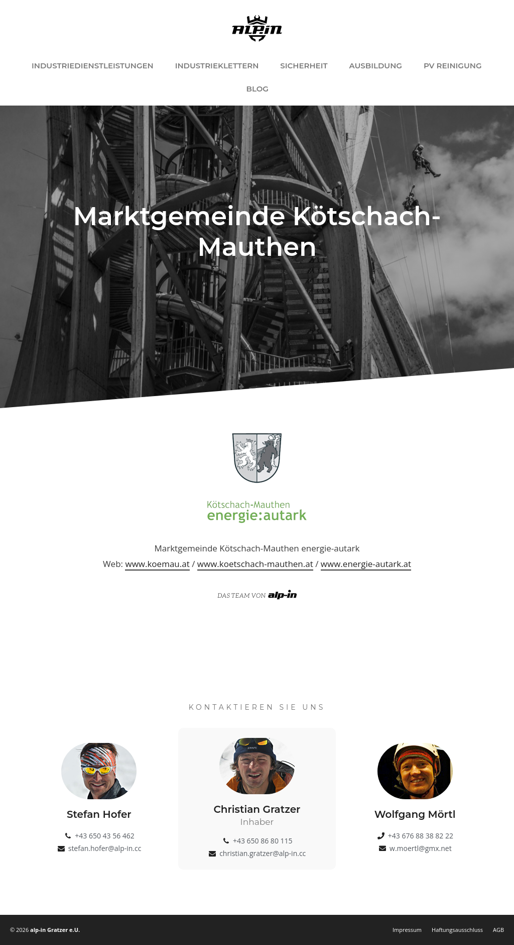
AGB (498, 929)
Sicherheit (303, 65)
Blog (257, 88)
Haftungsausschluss (457, 929)
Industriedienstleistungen (93, 65)
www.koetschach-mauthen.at (255, 564)
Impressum (407, 929)
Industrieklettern (217, 65)
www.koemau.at (157, 564)
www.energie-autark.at (366, 564)
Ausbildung (375, 65)
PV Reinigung (453, 65)
